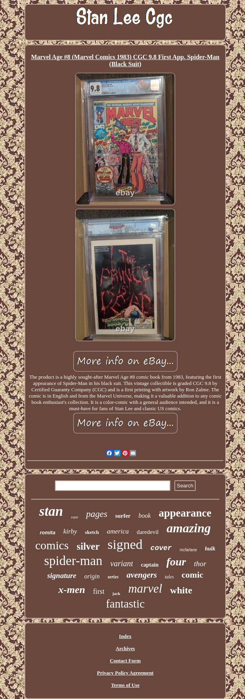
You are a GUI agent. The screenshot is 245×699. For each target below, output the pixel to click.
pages (96, 514)
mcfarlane (188, 550)
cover (161, 548)
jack (116, 593)
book (144, 515)
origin (92, 576)
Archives (125, 648)
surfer (123, 516)
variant (121, 563)
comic (192, 575)
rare (75, 517)
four (176, 562)
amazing (188, 528)
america (118, 531)
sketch (92, 532)
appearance (185, 513)
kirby (70, 531)
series (113, 577)
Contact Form (125, 661)
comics (52, 545)
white (181, 590)
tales (169, 577)
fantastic (125, 603)
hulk (210, 549)
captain (149, 565)
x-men (71, 589)
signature (62, 575)
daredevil (148, 532)
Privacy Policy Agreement (125, 673)
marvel (145, 588)
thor (200, 564)
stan (51, 511)
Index (125, 636)
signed (125, 544)
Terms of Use (125, 685)
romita (48, 532)
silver (88, 546)
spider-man (73, 561)
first (99, 591)
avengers (142, 575)
